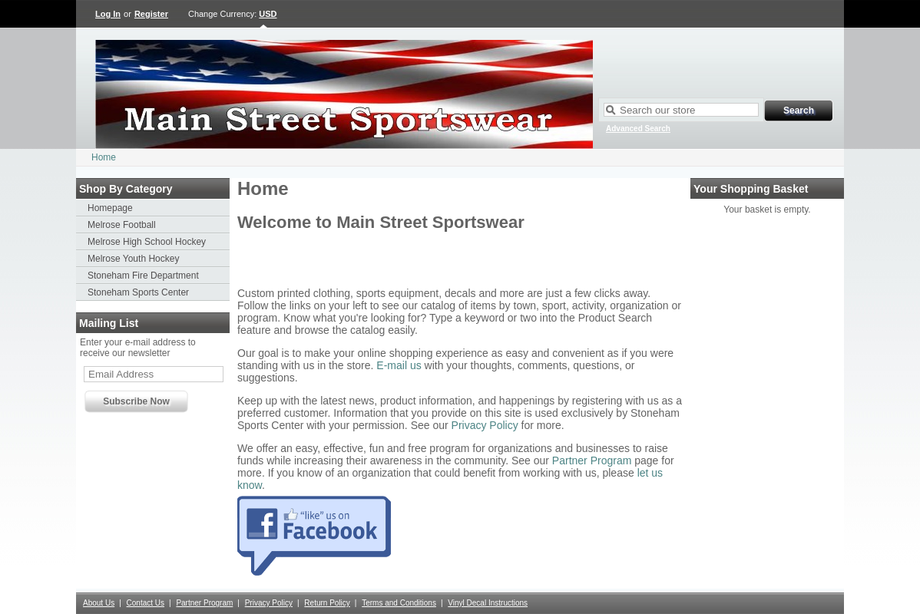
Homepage (110, 208)
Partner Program (591, 460)
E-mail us (398, 365)
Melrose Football (122, 225)
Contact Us (145, 603)
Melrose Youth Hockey (133, 258)
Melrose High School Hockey (147, 241)
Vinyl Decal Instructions (488, 603)
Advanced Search (638, 128)
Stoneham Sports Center (138, 292)
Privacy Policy (485, 425)
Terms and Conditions (399, 603)
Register (151, 13)
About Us (98, 603)
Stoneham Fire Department (143, 275)
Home (103, 157)
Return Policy (326, 603)
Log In (108, 13)
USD (267, 13)
